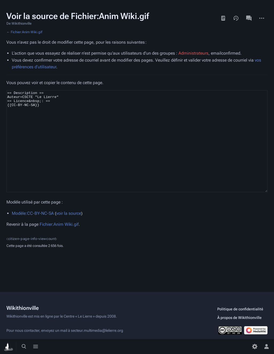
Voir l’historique (236, 18)
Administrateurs (193, 53)
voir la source (68, 233)
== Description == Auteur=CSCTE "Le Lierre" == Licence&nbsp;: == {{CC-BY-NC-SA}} (137, 151)
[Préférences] (254, 346)
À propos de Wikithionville (239, 317)
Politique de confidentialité (240, 309)
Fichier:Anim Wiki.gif (26, 32)
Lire (223, 18)
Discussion (249, 18)
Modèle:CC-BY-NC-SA (33, 233)
